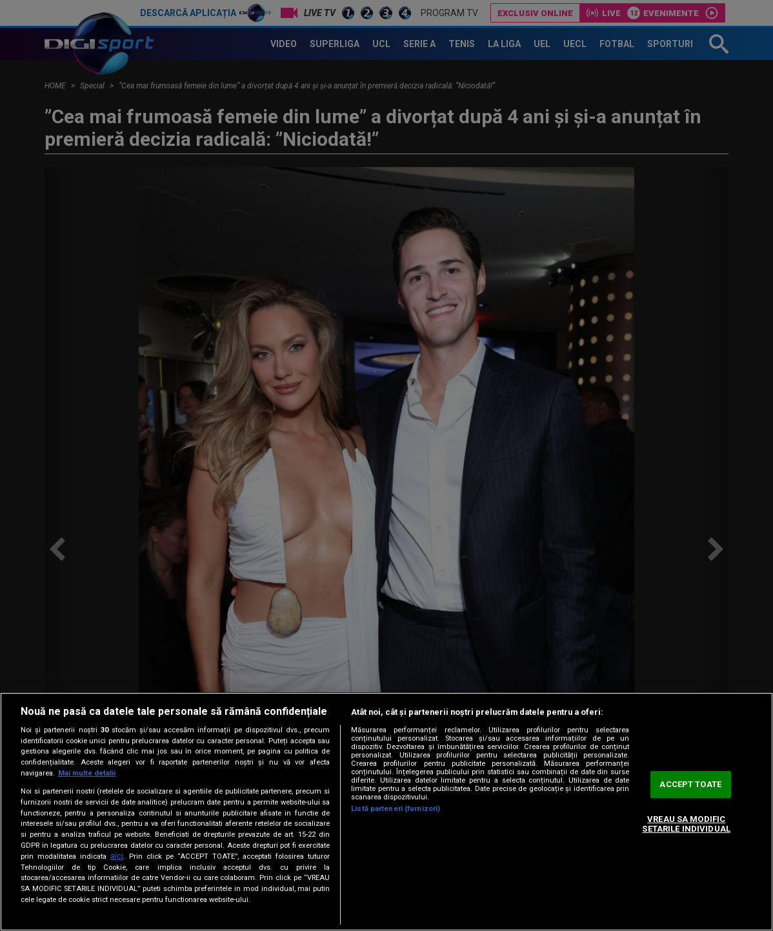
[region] (386, 811)
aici (116, 856)
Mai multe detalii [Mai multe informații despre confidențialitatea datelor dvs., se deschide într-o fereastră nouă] (86, 773)
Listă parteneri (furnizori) (395, 809)
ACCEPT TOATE (690, 784)
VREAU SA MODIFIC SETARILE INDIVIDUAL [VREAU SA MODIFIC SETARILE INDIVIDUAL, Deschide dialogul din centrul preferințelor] (686, 824)
